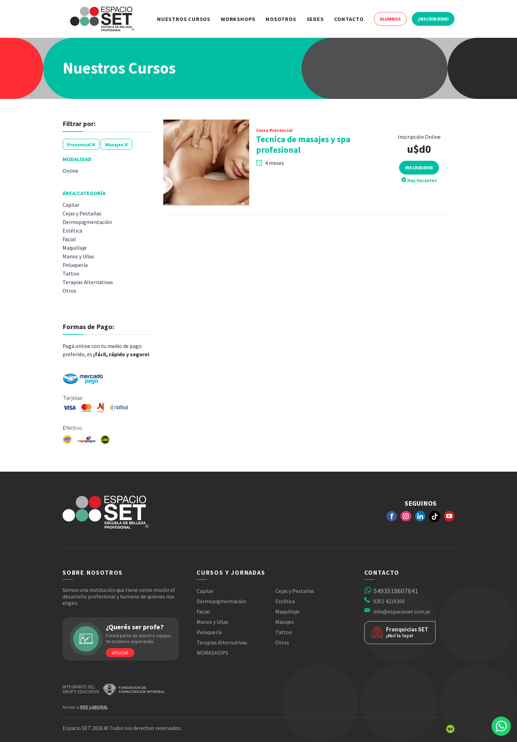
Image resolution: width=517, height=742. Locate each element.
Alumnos (390, 19)
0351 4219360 (389, 601)
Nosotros (281, 18)
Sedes (315, 18)
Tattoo (283, 632)
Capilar (205, 590)
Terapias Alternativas (222, 642)
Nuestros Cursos (183, 18)
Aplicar (120, 653)
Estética (285, 601)
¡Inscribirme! (433, 19)
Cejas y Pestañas (294, 590)
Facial (203, 611)
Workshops (238, 18)
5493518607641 (395, 590)
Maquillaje (287, 611)
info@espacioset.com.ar (401, 611)
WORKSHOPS (212, 652)
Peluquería (209, 632)
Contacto (349, 18)
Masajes (284, 621)
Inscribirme (419, 168)
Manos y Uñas (212, 621)
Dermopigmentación (221, 601)
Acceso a (85, 707)
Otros (282, 642)
